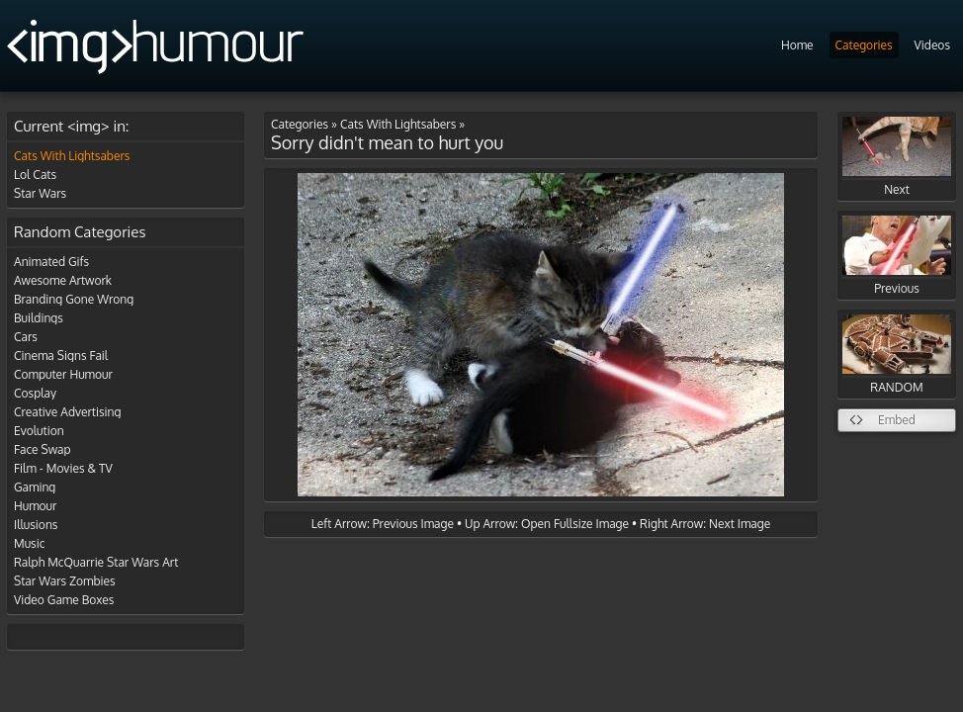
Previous (896, 256)
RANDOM (896, 354)
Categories (864, 45)
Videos (932, 45)
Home (797, 45)
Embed (897, 419)
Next (896, 157)
